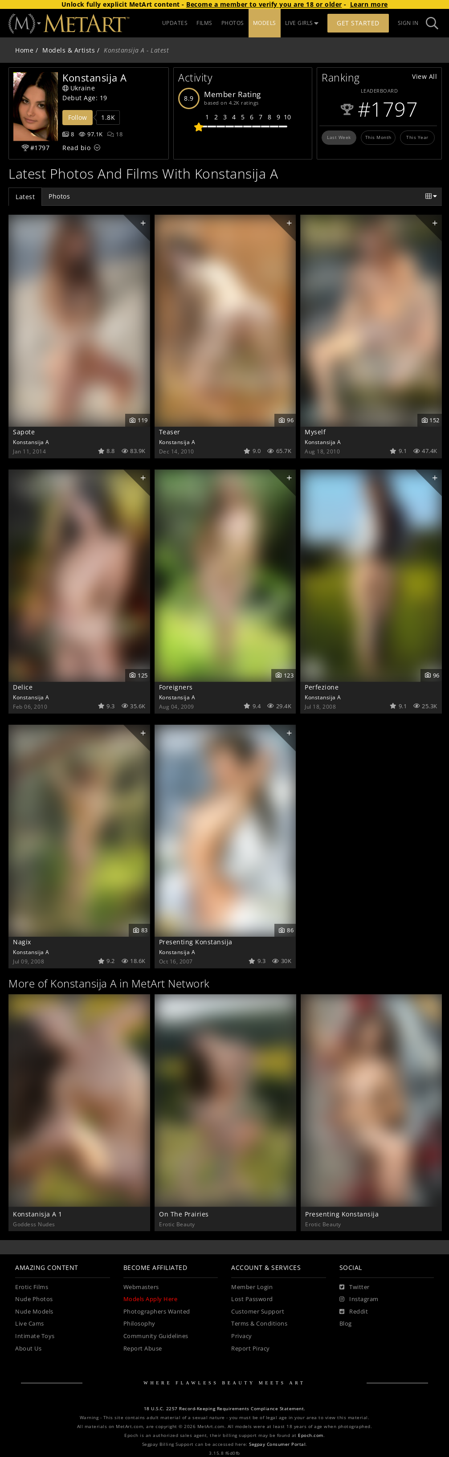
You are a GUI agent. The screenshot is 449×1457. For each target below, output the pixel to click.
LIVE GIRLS (302, 23)
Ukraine (78, 88)
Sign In (408, 23)
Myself (315, 432)
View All (424, 76)
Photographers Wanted (156, 1311)
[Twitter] (354, 1287)
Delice (23, 687)
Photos (59, 196)
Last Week (339, 137)
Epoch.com (310, 1435)
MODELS (264, 23)
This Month (378, 137)
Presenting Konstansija (196, 942)
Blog (345, 1323)
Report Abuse (142, 1348)
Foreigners (176, 687)
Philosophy (139, 1323)
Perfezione (322, 687)
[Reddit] (353, 1312)
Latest (25, 196)
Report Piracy (250, 1348)
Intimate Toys (35, 1336)
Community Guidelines (155, 1336)
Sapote (24, 432)
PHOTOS (232, 23)
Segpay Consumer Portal (277, 1444)
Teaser (169, 432)
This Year (417, 137)
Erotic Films (31, 1287)
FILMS (204, 23)
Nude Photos (34, 1299)
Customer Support (257, 1311)
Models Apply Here (150, 1299)
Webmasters (141, 1287)
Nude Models (34, 1311)
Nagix (22, 942)
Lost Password (252, 1299)
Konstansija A (31, 441)
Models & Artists (68, 50)
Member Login (252, 1287)
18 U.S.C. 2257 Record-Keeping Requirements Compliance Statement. (225, 1409)
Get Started (358, 23)
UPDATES (175, 23)
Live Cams (29, 1323)
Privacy (241, 1336)
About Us (28, 1348)
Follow (77, 117)
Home (24, 50)
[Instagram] (359, 1299)
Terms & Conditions (259, 1323)
